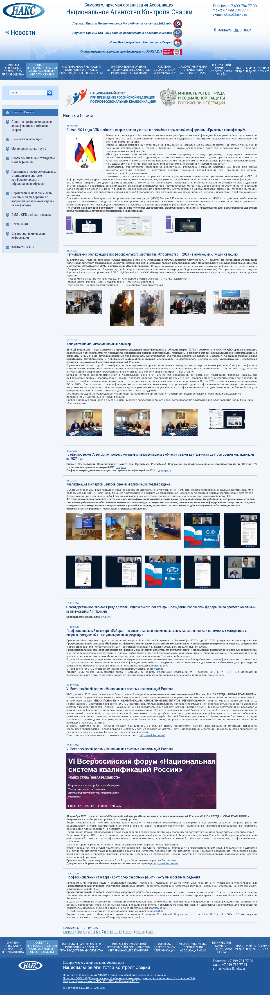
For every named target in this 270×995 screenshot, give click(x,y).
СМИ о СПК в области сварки (31, 215)
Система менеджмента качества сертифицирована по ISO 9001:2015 (121, 51)
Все (150, 932)
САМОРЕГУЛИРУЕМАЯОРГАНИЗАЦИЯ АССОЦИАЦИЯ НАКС (193, 70)
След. (129, 932)
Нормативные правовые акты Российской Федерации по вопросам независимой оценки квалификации (32, 199)
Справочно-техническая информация (28, 236)
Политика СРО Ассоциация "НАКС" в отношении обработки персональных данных (114, 975)
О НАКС (245, 30)
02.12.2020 (72, 685)
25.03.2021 (72, 340)
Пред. (81, 932)
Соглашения (19, 224)
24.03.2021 (72, 450)
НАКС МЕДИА (239, 70)
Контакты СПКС (22, 247)
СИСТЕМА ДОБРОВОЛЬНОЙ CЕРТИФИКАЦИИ (164, 70)
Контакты (225, 30)
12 (120, 932)
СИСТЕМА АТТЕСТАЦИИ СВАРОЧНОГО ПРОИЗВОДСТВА (13, 70)
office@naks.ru (235, 14)
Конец (140, 932)
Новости (23, 32)
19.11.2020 (72, 873)
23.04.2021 (72, 250)
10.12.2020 (72, 627)
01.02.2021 (72, 480)
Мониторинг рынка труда (28, 149)
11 (116, 932)
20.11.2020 (72, 745)
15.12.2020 (72, 603)
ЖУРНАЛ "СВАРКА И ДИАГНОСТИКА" (257, 70)
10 (111, 932)
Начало (68, 932)
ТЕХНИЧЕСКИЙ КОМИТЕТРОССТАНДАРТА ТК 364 (221, 70)
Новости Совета (22, 112)
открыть (121, 467)
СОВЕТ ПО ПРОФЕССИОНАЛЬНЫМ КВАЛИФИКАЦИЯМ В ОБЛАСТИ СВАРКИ (42, 70)
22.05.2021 (72, 126)
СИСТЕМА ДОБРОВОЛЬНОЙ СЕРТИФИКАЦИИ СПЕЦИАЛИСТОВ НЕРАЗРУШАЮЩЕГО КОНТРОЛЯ (128, 70)
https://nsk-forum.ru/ (152, 735)
